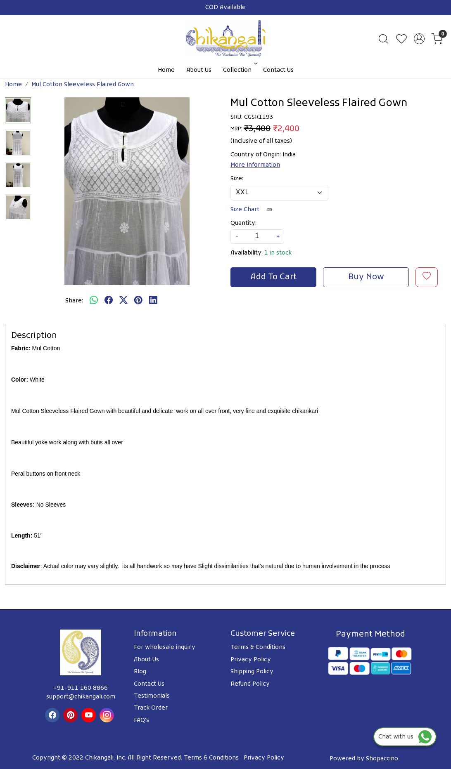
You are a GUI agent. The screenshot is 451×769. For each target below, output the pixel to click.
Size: (236, 179)
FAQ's (141, 720)
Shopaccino (382, 759)
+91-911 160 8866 (80, 688)
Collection (239, 70)
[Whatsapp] (93, 301)
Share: (74, 301)
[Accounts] (419, 38)
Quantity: (243, 223)
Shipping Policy (251, 672)
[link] (383, 39)
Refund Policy (250, 684)
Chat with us (405, 737)
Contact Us (278, 70)
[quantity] (257, 236)
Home (166, 70)
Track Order (151, 708)
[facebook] (108, 301)
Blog (140, 672)
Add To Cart (274, 277)
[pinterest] (138, 301)
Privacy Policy (250, 660)
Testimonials (152, 696)
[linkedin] (153, 301)
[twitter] (123, 301)
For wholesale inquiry (164, 647)
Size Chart (254, 210)
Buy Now (366, 277)
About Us (198, 70)
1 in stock (278, 253)
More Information (255, 165)
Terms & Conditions (257, 647)
